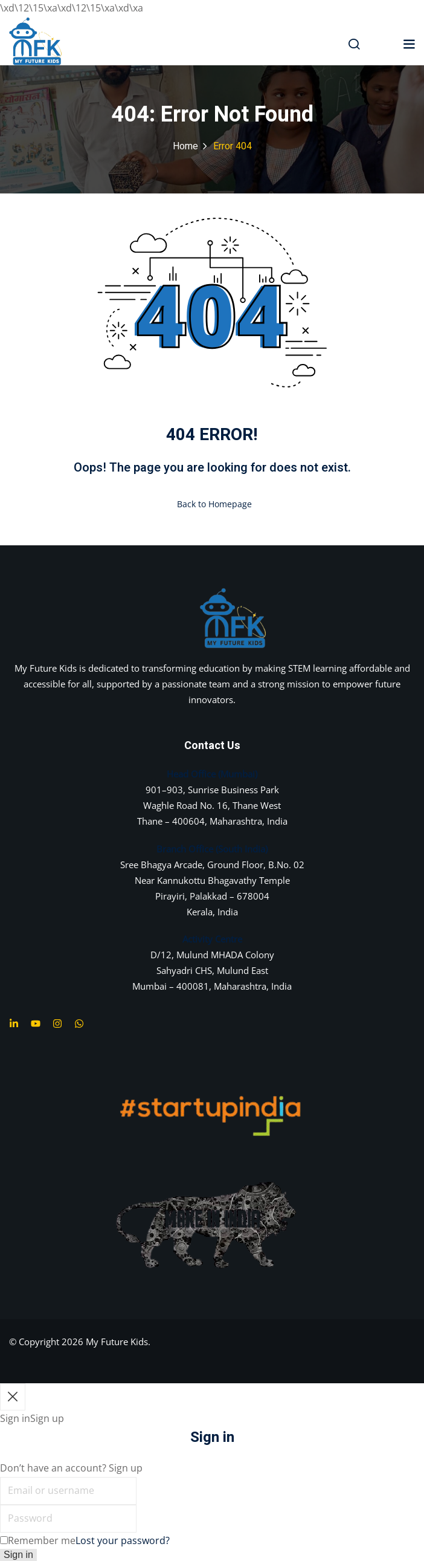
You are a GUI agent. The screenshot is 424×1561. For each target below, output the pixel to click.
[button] (409, 43)
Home (185, 146)
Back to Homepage (212, 504)
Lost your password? (122, 1540)
